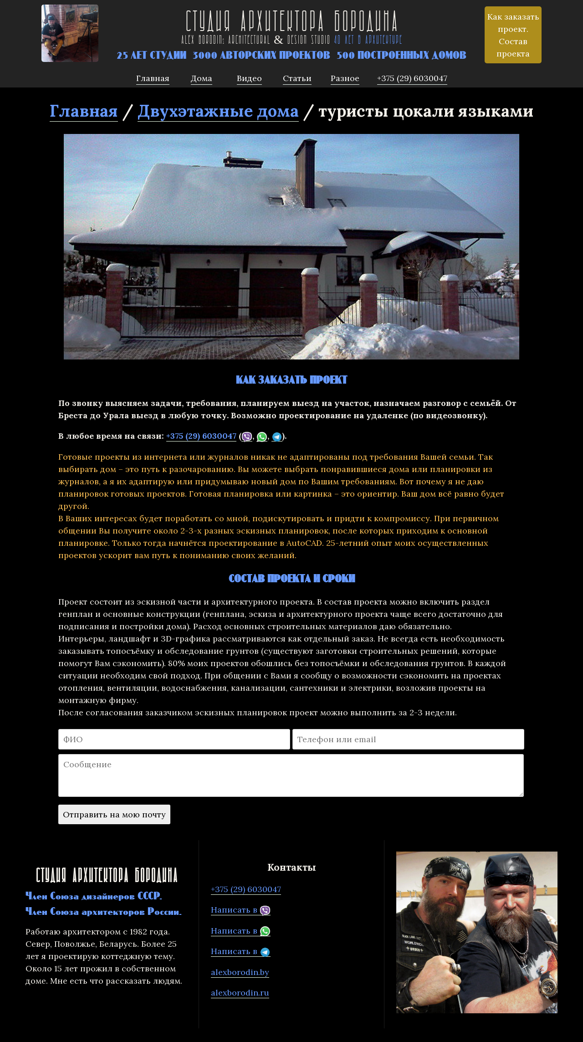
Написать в (241, 909)
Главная (84, 110)
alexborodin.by (240, 972)
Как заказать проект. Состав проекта (513, 35)
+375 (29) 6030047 (201, 436)
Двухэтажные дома (218, 110)
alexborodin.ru (240, 992)
